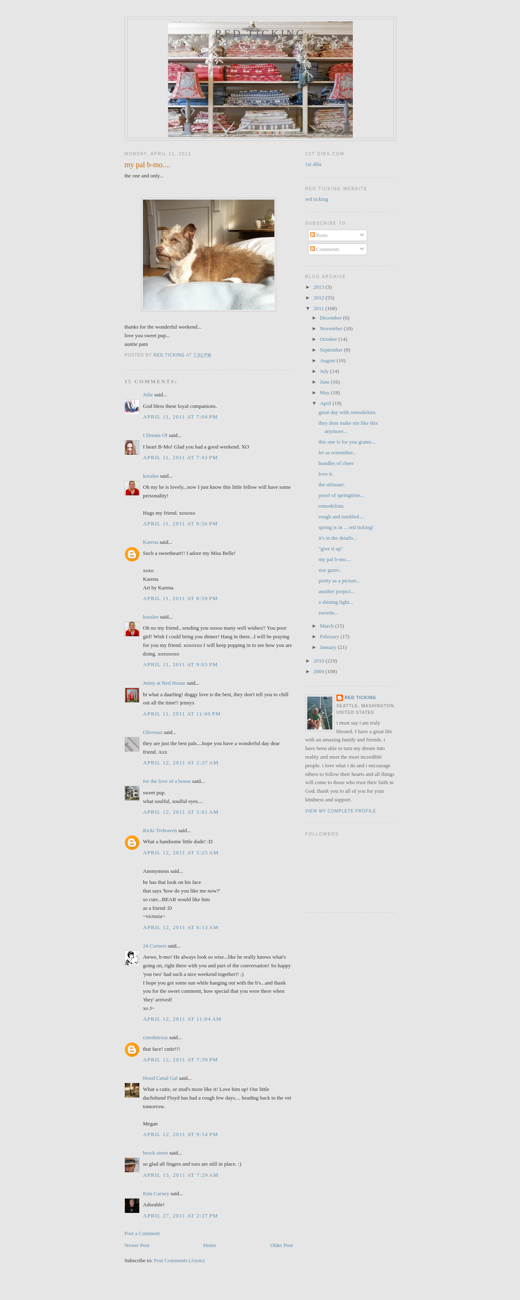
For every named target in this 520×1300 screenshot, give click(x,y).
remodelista (330, 506)
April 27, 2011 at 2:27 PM (180, 1216)
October (329, 339)
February (330, 636)
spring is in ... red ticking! (345, 527)
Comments (325, 249)
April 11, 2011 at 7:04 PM (180, 417)
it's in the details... (337, 538)
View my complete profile (340, 811)
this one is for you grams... (346, 442)
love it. (325, 474)
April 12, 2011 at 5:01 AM (181, 812)
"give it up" (330, 548)
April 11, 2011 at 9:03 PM (180, 664)
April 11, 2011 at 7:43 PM (180, 457)
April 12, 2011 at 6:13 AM (181, 927)
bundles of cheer (336, 463)
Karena (151, 542)
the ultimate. (331, 484)
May (325, 392)
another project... (336, 591)
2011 (319, 308)
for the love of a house (167, 781)
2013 (319, 287)
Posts (319, 235)
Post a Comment (142, 1233)
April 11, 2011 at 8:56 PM (180, 523)
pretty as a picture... (339, 581)
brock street (155, 1153)
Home (209, 1245)
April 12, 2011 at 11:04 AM (182, 1019)
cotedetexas (155, 1037)
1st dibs (313, 164)
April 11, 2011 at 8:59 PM (180, 598)
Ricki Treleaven (160, 830)
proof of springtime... (341, 495)
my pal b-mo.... (334, 559)
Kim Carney (156, 1193)
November (332, 328)
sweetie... (328, 613)
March (327, 626)
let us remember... (337, 452)
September (332, 350)
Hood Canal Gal (160, 1078)
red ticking (260, 33)
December (331, 318)
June (325, 382)
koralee (151, 476)
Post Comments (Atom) (179, 1260)
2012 (319, 298)
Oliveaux (153, 732)
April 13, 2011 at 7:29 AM (181, 1175)
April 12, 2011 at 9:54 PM (180, 1134)
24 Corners (154, 946)
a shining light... (335, 602)
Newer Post (136, 1245)
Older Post (281, 1245)
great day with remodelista (346, 412)
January (329, 647)
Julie (148, 394)
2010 (319, 661)
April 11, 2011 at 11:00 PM (182, 714)
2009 (319, 671)
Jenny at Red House (164, 683)
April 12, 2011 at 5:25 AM (181, 852)
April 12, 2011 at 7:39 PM (180, 1059)
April (326, 403)
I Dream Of (155, 435)
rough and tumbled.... (341, 516)
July (325, 371)
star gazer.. (329, 570)
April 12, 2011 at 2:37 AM (181, 762)
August (328, 360)
